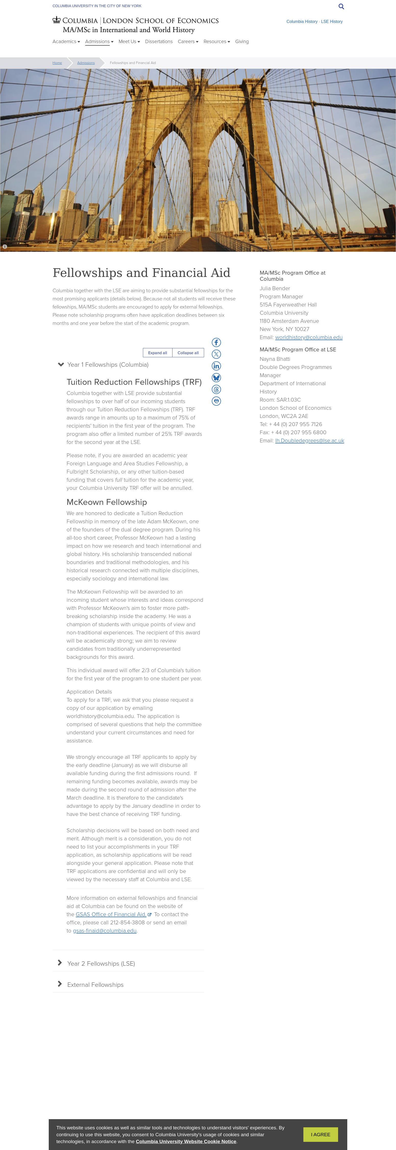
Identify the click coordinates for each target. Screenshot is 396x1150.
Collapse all (188, 352)
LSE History (332, 21)
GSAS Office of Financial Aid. (111, 916)
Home (57, 63)
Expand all (157, 352)
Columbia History (302, 21)
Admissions (86, 63)
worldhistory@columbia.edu (309, 337)
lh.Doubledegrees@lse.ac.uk (309, 440)
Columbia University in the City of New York (97, 6)
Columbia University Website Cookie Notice (186, 1141)
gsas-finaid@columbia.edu (105, 933)
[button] (216, 342)
